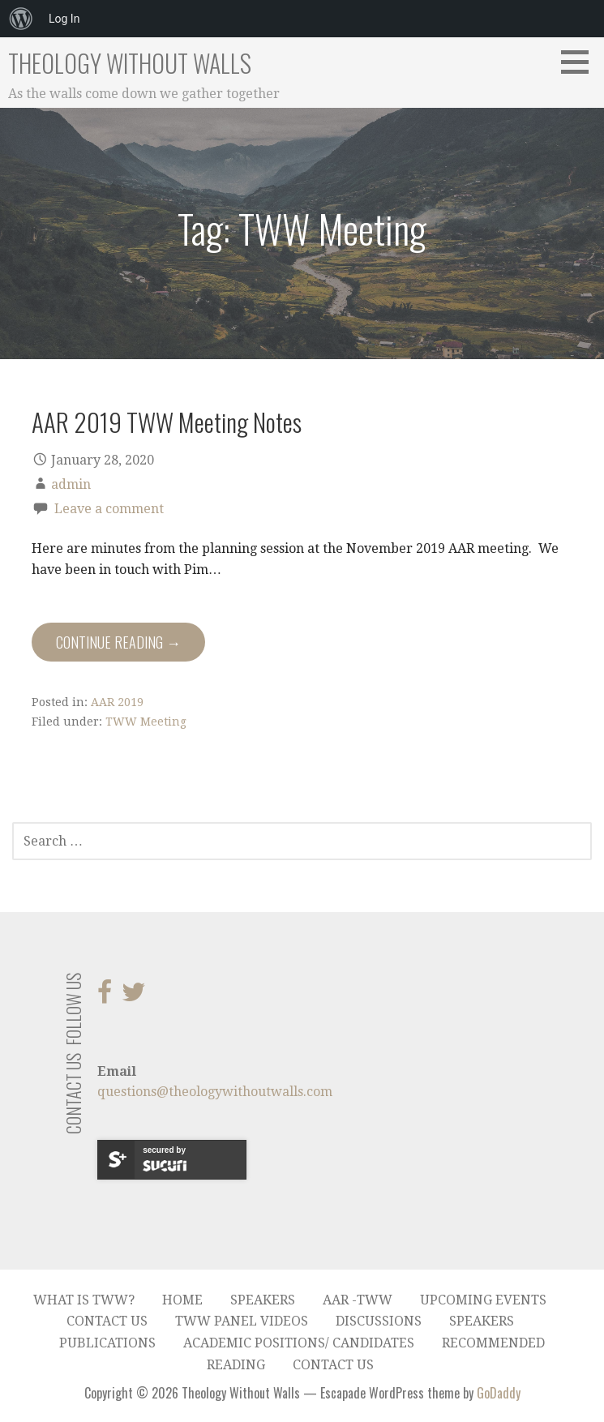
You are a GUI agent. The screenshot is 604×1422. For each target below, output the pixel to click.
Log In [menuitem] (64, 18)
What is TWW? (84, 1300)
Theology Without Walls (129, 63)
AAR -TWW (357, 1300)
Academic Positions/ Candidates (298, 1343)
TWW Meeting (145, 721)
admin (71, 484)
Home (182, 1300)
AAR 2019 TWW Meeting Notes (167, 421)
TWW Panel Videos (241, 1321)
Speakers (262, 1300)
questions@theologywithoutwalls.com (214, 1091)
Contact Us (107, 1321)
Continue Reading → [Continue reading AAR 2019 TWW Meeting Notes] (118, 642)
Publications (107, 1343)
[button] (580, 62)
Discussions (379, 1321)
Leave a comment (109, 508)
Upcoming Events (483, 1300)
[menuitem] (21, 18)
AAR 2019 (117, 702)
